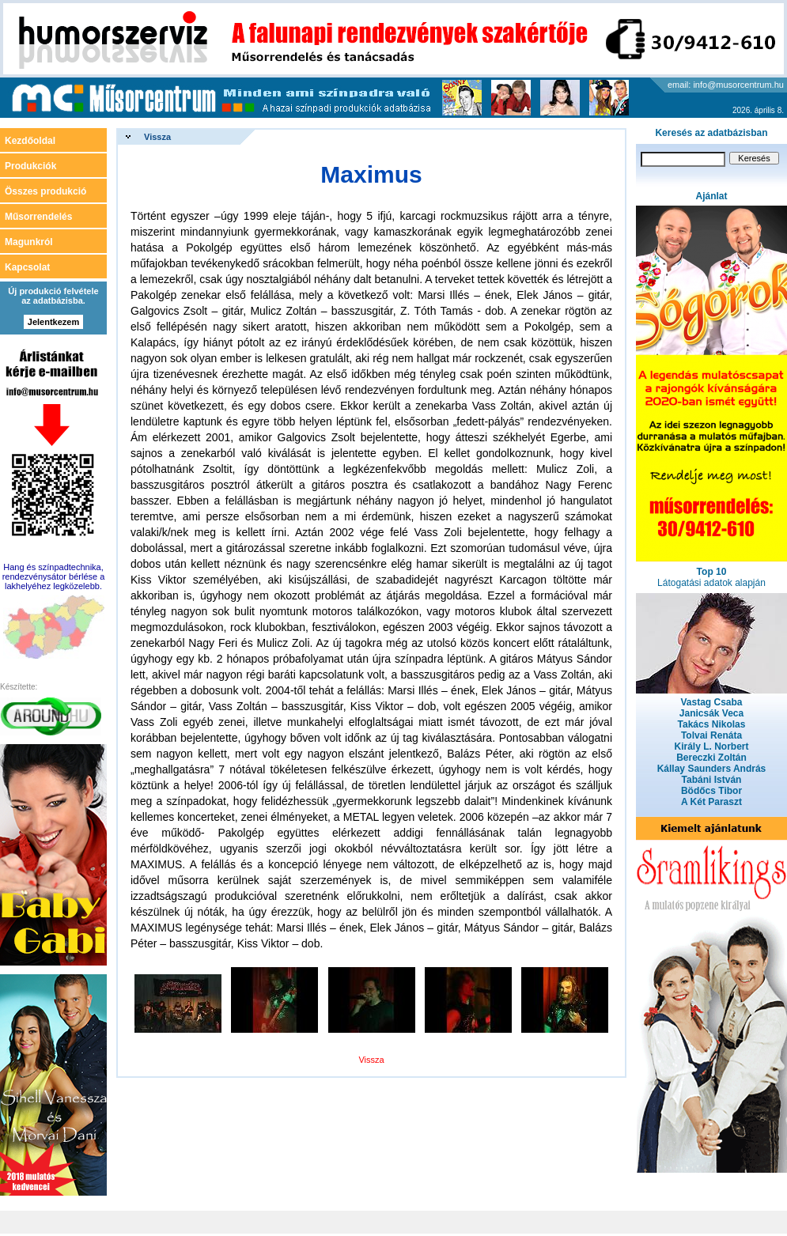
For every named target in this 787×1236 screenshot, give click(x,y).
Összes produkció (45, 191)
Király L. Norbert (711, 746)
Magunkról (29, 242)
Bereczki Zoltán (711, 757)
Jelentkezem (53, 322)
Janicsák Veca (711, 713)
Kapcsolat (27, 267)
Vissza (157, 137)
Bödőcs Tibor (711, 790)
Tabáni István (712, 779)
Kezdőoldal (30, 140)
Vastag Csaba (711, 702)
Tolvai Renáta (711, 735)
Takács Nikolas (712, 724)
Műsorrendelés (38, 216)
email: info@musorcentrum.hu (726, 84)
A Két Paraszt (711, 801)
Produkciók (30, 166)
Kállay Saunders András (711, 768)
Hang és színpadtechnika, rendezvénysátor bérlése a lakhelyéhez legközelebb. (53, 576)
